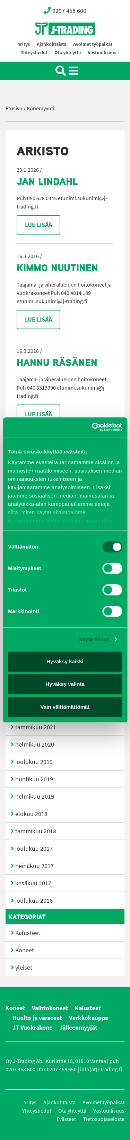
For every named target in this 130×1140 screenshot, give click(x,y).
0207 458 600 (65, 10)
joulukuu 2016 (34, 900)
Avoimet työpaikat (92, 44)
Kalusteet (27, 933)
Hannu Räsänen (57, 362)
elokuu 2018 (31, 814)
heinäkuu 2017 (34, 866)
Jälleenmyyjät (78, 1027)
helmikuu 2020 (34, 744)
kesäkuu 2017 (33, 883)
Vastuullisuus (102, 52)
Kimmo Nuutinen (57, 268)
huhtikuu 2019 (34, 779)
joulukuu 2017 (34, 848)
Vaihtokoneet (50, 1008)
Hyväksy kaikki (65, 661)
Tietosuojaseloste (103, 1119)
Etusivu (14, 108)
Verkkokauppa (88, 1018)
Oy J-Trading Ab (52, 44)
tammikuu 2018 (35, 831)
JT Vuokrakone (32, 1027)
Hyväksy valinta (65, 684)
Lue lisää (38, 225)
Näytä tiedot (94, 639)
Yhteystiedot (34, 52)
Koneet (24, 950)
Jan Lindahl (47, 181)
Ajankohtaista (51, 44)
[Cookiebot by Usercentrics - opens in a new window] (92, 427)
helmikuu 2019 (34, 796)
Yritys (24, 44)
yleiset (23, 967)
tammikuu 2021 (35, 727)
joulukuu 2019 (34, 762)
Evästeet (66, 1119)
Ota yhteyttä (67, 52)
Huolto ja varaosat (37, 1018)
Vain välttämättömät (65, 707)
